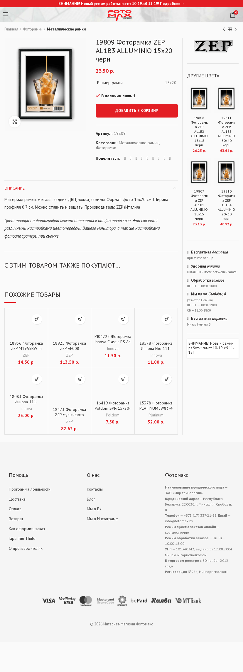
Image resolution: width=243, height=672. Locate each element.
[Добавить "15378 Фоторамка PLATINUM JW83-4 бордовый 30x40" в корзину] (166, 379)
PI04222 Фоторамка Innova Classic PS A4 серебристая (113, 342)
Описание (14, 188)
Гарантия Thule (22, 538)
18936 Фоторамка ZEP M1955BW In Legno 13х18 (26, 348)
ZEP (26, 355)
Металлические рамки (66, 29)
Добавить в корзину (136, 110)
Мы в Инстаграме (102, 518)
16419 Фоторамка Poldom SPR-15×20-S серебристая (113, 408)
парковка (219, 318)
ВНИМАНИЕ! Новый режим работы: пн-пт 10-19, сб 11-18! (211, 348)
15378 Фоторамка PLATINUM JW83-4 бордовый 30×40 (156, 408)
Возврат (16, 518)
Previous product (224, 29)
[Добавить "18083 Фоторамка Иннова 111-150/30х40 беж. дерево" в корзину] (37, 379)
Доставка (17, 499)
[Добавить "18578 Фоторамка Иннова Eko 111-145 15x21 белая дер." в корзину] (166, 319)
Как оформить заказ (27, 528)
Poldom (112, 415)
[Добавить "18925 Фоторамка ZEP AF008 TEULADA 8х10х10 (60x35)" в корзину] (80, 319)
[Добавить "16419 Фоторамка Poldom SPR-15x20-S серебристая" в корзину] (123, 379)
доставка (220, 252)
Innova (113, 348)
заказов (218, 280)
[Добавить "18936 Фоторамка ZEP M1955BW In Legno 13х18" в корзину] (37, 319)
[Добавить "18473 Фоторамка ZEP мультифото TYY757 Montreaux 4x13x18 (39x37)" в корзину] (80, 379)
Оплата (15, 508)
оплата (213, 266)
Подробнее (170, 3)
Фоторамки (32, 29)
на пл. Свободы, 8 (212, 294)
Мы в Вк (94, 508)
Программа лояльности (29, 489)
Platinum (155, 415)
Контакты (95, 489)
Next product (235, 29)
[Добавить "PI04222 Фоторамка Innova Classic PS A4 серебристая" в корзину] (123, 319)
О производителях (26, 548)
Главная (11, 29)
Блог (91, 499)
